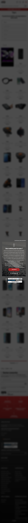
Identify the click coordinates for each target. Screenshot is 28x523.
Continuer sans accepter (20, 240)
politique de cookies (15, 261)
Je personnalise (14, 273)
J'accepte (14, 269)
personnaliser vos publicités (11, 264)
